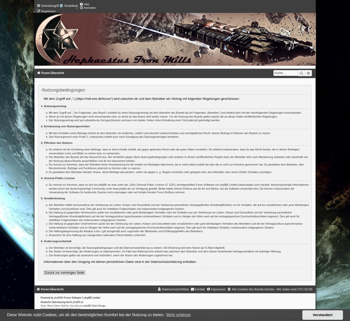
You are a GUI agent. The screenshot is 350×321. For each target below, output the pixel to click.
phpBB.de (78, 302)
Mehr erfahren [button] (178, 315)
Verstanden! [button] (323, 315)
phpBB (57, 297)
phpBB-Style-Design (94, 305)
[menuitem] (84, 4)
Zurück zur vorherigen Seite (64, 273)
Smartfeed (71, 6)
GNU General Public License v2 (148, 184)
